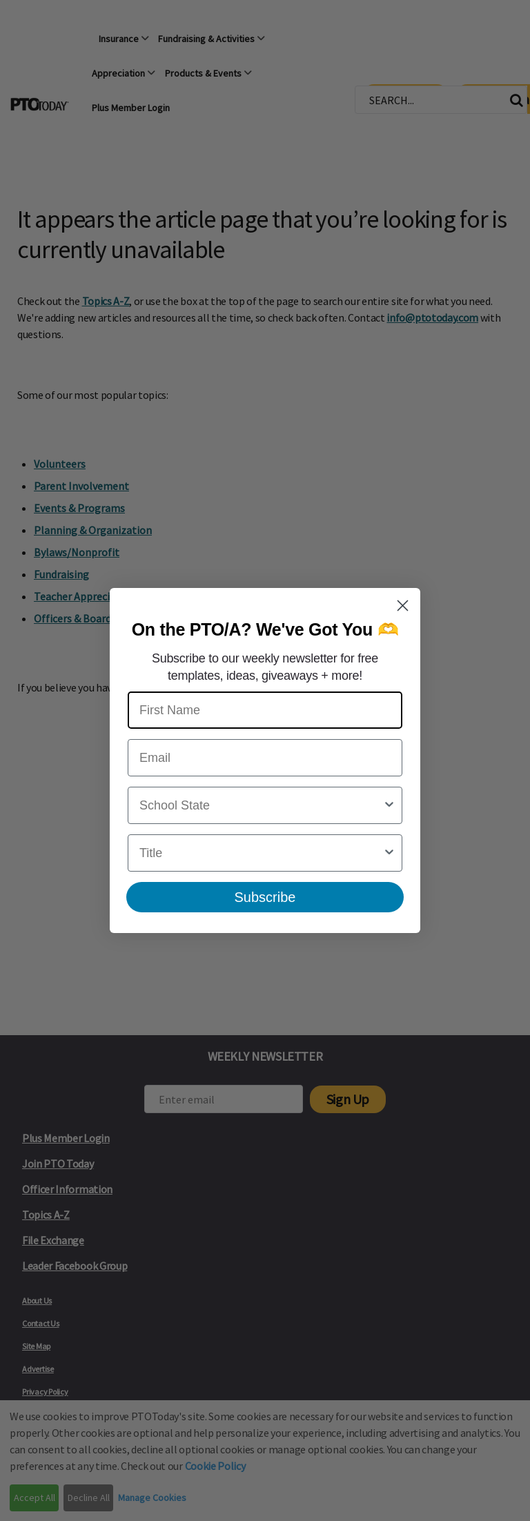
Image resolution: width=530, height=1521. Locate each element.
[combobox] (260, 805)
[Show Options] (389, 805)
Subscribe (265, 897)
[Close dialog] (403, 605)
